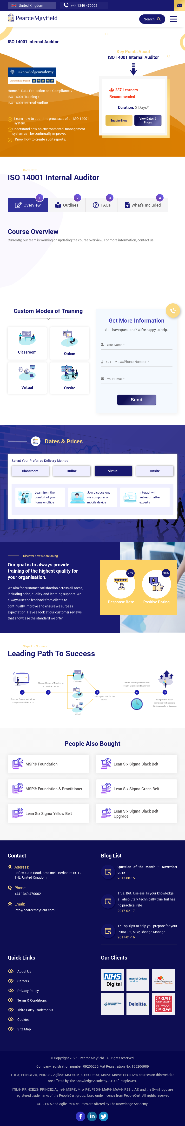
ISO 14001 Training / (23, 96)
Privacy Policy (28, 990)
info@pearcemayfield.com (34, 910)
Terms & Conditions (32, 1000)
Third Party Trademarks (35, 1010)
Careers (23, 981)
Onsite (155, 471)
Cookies (23, 1019)
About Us (24, 971)
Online (72, 471)
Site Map (24, 1029)
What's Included (144, 203)
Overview (29, 203)
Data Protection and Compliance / (47, 90)
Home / (13, 90)
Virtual (113, 471)
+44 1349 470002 (27, 893)
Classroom (30, 471)
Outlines (68, 203)
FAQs (103, 203)
